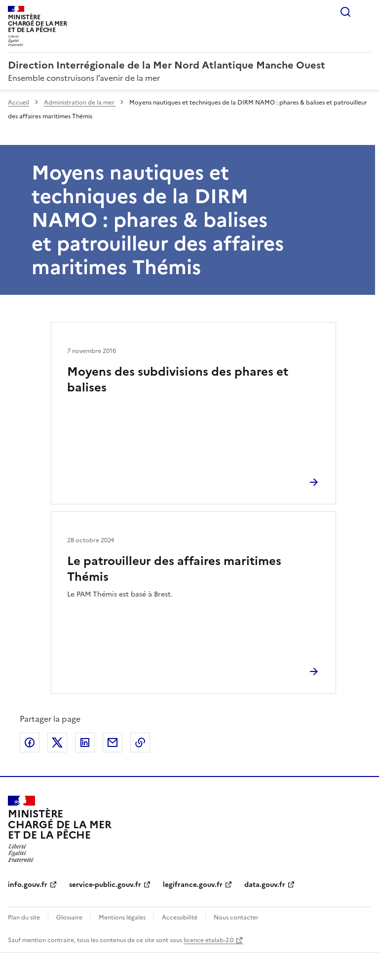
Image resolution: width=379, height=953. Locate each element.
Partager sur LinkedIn (85, 742)
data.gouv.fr (264, 885)
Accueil (18, 102)
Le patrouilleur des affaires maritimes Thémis (174, 569)
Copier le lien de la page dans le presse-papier (140, 742)
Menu (365, 12)
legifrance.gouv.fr (193, 885)
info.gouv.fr (27, 885)
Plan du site (24, 917)
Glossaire (69, 917)
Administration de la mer (80, 102)
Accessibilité (179, 917)
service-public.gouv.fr (105, 885)
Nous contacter (236, 917)
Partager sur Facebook (29, 742)
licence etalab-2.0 (208, 940)
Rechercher (345, 12)
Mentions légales (122, 917)
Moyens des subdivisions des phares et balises (177, 379)
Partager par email (112, 742)
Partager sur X (57, 742)
